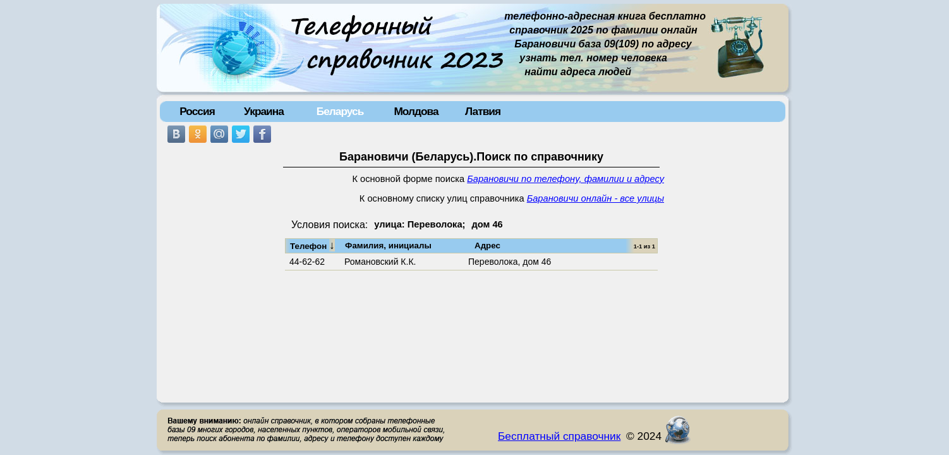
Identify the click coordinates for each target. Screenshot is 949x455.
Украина (264, 111)
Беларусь (340, 111)
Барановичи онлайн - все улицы (595, 198)
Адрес (487, 245)
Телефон (312, 245)
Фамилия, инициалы (388, 245)
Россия (197, 111)
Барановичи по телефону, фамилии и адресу (565, 179)
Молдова (416, 111)
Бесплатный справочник (559, 436)
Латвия (482, 111)
